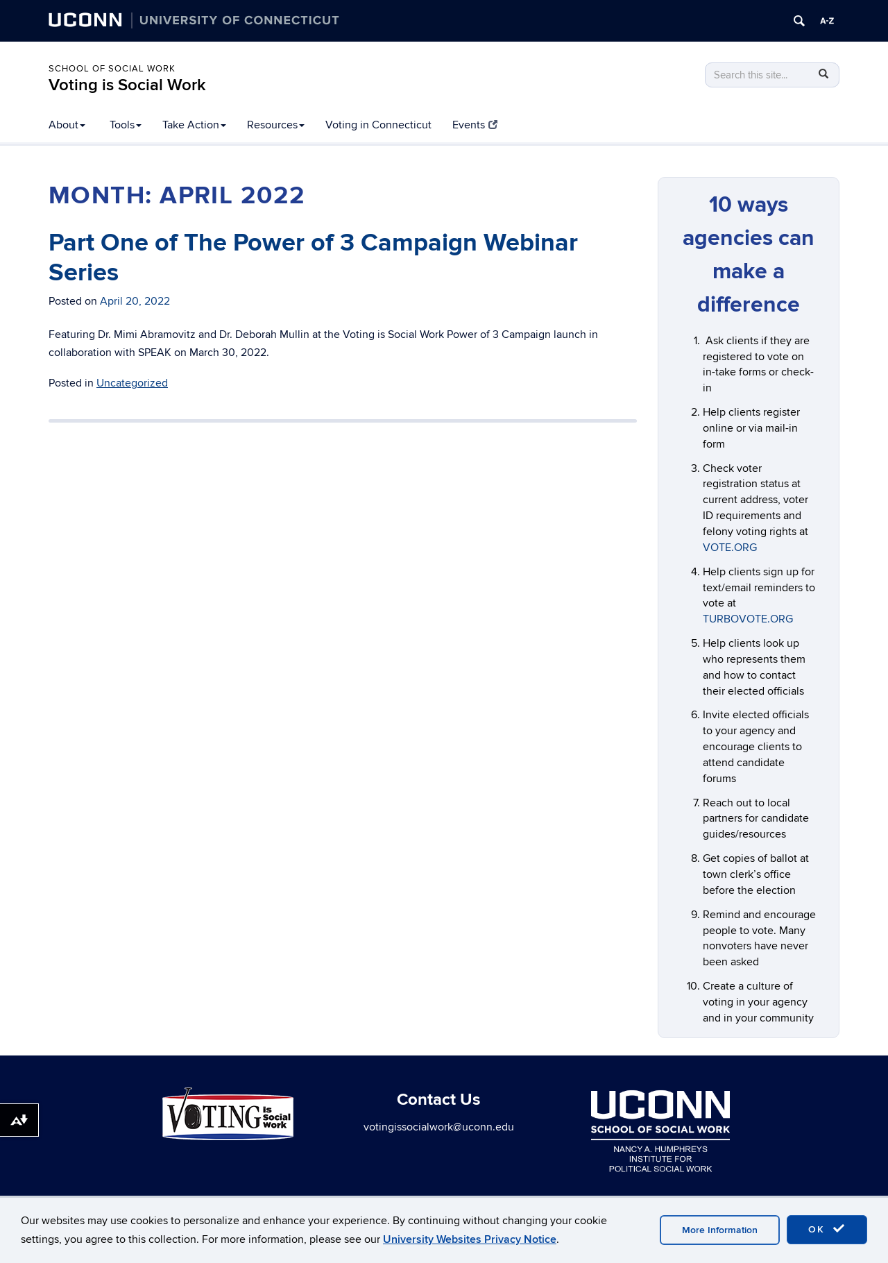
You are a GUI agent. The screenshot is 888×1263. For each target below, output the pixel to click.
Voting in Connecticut (378, 125)
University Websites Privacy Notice (469, 1239)
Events (474, 125)
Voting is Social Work (127, 85)
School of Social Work (112, 68)
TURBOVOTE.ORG (748, 619)
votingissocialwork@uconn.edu (439, 1127)
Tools (126, 125)
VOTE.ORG (730, 547)
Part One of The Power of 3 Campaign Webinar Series (313, 258)
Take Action (194, 125)
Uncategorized (132, 383)
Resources (276, 125)
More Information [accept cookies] (720, 1230)
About (67, 125)
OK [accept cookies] (827, 1229)
